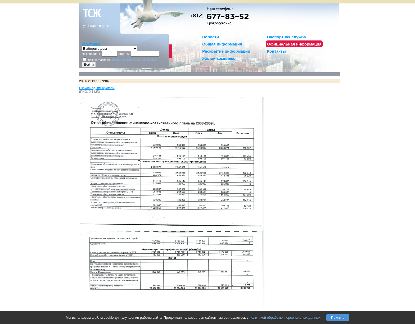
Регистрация (91, 44)
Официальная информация (294, 44)
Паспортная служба (286, 37)
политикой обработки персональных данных (285, 318)
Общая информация (222, 44)
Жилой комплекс (218, 58)
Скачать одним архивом (97, 88)
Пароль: (124, 54)
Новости (210, 37)
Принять (338, 318)
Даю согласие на (119, 59)
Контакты (276, 51)
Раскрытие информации (226, 51)
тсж (92, 14)
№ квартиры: (91, 54)
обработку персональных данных (133, 59)
